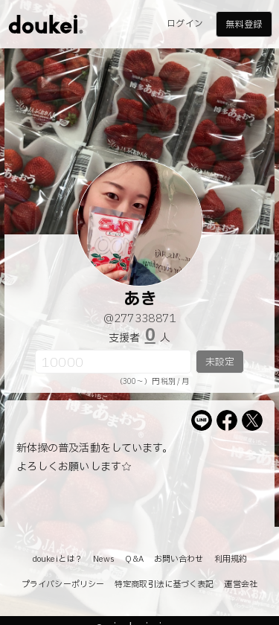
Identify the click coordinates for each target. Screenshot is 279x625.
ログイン (184, 24)
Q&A (134, 559)
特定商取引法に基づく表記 (164, 584)
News (104, 559)
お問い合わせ (179, 559)
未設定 (219, 362)
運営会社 (240, 584)
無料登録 (243, 24)
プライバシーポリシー (63, 584)
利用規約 (230, 559)
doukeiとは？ (57, 559)
